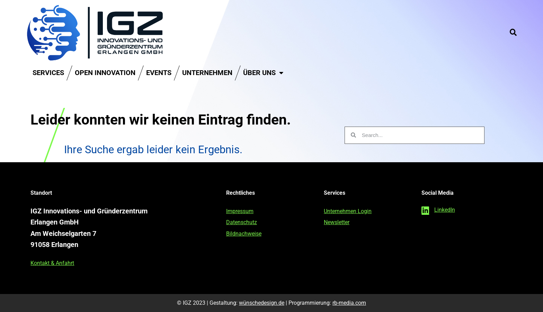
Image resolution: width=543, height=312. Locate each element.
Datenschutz (241, 222)
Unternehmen (207, 73)
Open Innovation (105, 73)
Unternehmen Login (348, 211)
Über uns (263, 73)
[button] (513, 32)
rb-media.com (349, 303)
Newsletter (336, 222)
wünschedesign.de (261, 303)
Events (158, 73)
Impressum (239, 211)
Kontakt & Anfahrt (52, 263)
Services (48, 73)
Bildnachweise (243, 233)
